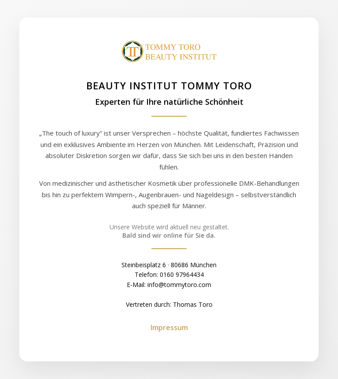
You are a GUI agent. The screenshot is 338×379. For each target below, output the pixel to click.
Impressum (169, 327)
